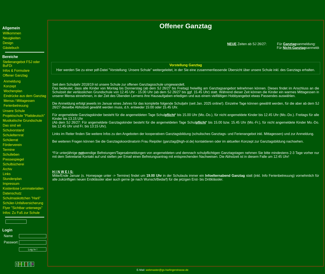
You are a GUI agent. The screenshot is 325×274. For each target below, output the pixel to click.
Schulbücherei (13, 164)
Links (7, 174)
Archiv (7, 169)
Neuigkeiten (12, 38)
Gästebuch (11, 48)
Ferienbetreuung (16, 105)
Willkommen (12, 33)
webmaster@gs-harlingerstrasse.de (167, 269)
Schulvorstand (13, 130)
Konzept (10, 86)
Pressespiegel (13, 159)
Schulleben (11, 154)
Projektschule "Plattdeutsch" (24, 115)
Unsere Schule (14, 111)
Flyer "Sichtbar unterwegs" (22, 208)
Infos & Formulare (16, 70)
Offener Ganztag (15, 75)
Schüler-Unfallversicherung (23, 203)
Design (8, 43)
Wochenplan (13, 91)
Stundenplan (12, 179)
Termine (9, 149)
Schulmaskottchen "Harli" (21, 198)
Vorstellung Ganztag (185, 65)
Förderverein (12, 145)
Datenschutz (12, 193)
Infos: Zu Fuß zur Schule (21, 213)
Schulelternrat (13, 135)
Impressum (11, 183)
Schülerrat (10, 140)
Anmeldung (12, 81)
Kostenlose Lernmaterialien (23, 188)
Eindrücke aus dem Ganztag (25, 96)
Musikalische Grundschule (22, 120)
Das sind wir (12, 125)
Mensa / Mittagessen (19, 101)
